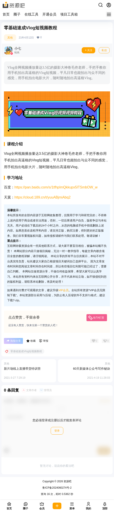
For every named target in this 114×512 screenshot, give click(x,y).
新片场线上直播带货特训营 (22, 368)
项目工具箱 (69, 14)
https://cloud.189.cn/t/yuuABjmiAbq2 (42, 197)
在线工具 (31, 14)
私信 (104, 50)
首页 (6, 14)
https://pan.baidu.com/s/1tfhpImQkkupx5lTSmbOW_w (56, 187)
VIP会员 (63, 290)
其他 (10, 37)
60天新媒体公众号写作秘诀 (91, 368)
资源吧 (67, 481)
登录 (57, 430)
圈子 (17, 14)
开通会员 (49, 14)
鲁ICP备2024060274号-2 (56, 487)
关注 (88, 50)
